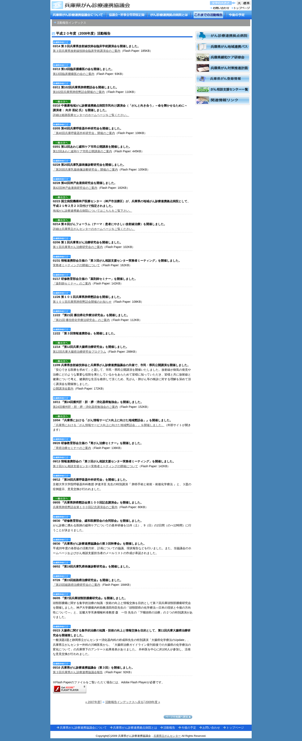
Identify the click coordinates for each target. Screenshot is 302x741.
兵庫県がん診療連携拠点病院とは (135, 727)
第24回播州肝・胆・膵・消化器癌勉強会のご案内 (85, 406)
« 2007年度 (92, 702)
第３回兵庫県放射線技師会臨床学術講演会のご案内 (86, 50)
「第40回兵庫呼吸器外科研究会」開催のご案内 (84, 133)
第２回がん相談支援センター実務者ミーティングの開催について (95, 466)
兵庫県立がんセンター (167, 735)
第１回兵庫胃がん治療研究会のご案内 (78, 247)
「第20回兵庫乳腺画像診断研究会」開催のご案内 (85, 169)
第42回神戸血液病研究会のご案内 (75, 187)
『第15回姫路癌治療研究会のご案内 (76, 584)
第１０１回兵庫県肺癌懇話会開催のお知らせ (82, 301)
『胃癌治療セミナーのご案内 (72, 448)
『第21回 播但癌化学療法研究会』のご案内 (81, 320)
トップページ (235, 727)
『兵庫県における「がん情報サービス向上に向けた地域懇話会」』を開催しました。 (108, 425)
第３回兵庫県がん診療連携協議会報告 (78, 672)
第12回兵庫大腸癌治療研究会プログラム (79, 351)
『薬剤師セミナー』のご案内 (72, 283)
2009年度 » (152, 702)
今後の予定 (188, 727)
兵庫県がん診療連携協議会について (83, 727)
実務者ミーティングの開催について (76, 265)
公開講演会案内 (63, 388)
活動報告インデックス (71, 22)
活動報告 (169, 727)
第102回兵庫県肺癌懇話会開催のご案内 (79, 92)
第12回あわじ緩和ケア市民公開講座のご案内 (82, 151)
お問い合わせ (211, 727)
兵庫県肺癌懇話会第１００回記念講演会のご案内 (85, 507)
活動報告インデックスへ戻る (124, 702)
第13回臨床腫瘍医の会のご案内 (73, 74)
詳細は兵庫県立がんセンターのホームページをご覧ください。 (94, 229)
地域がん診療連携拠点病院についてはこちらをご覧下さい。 (92, 210)
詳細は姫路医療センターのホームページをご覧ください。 (91, 115)
